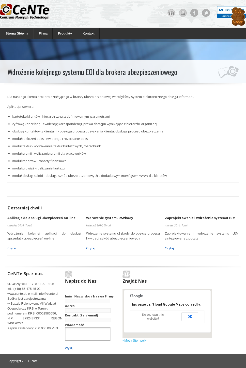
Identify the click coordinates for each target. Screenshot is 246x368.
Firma (42, 33)
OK (189, 317)
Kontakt (88, 33)
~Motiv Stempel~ (135, 340)
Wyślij (69, 348)
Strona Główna (17, 33)
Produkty (64, 33)
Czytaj (11, 248)
